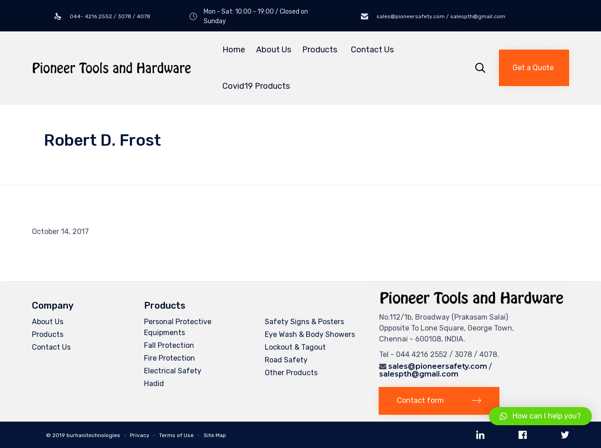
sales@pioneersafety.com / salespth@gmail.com (440, 16)
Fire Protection (169, 358)
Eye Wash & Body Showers (310, 334)
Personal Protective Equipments (177, 327)
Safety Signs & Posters (304, 321)
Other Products (291, 372)
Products (321, 50)
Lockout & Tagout (295, 347)
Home (233, 50)
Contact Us (372, 50)
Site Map (215, 435)
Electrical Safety (172, 371)
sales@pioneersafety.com (437, 366)
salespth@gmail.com (418, 374)
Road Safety (286, 360)
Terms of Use (176, 435)
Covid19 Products (256, 86)
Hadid (154, 383)
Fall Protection (169, 345)
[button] (534, 68)
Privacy (139, 435)
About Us (273, 50)
